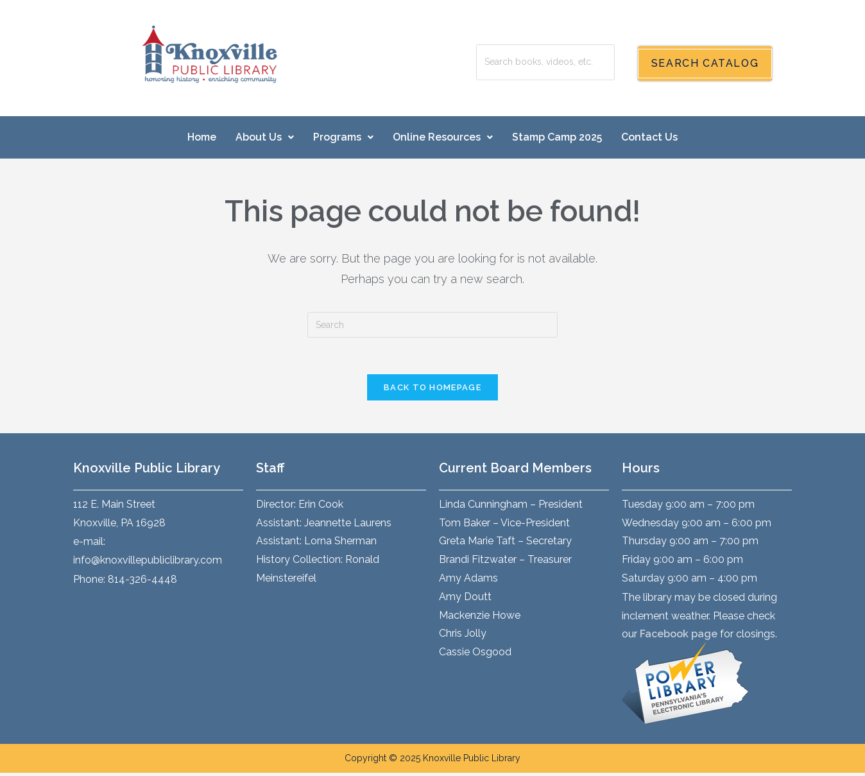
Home (201, 137)
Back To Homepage (432, 390)
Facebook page (678, 637)
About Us (265, 137)
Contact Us (649, 137)
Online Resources (443, 137)
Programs (343, 137)
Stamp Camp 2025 (557, 137)
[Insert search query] (432, 325)
